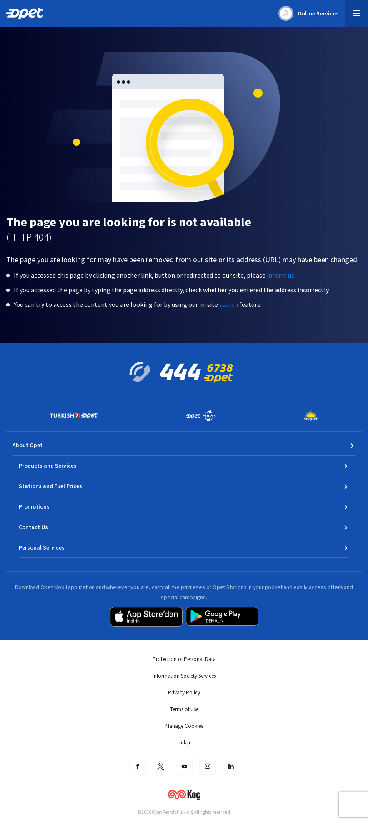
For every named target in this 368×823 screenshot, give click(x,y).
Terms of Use (184, 709)
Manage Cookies (184, 725)
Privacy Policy (184, 692)
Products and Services (48, 465)
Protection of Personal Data (184, 659)
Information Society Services (184, 675)
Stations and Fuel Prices (50, 486)
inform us (280, 275)
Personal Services (42, 547)
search (228, 304)
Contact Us (33, 527)
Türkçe (184, 742)
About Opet (28, 445)
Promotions (34, 506)
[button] (356, 13)
